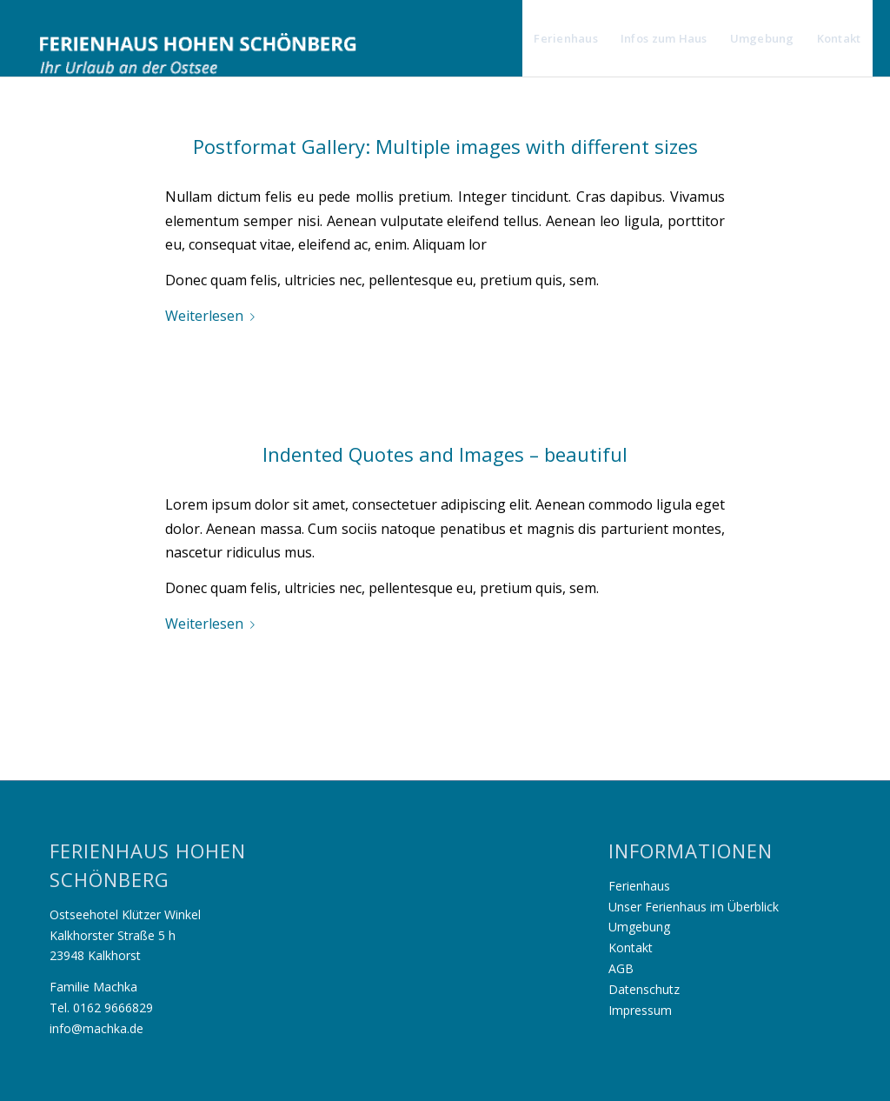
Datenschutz (644, 989)
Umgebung (639, 926)
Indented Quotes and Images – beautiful (445, 454)
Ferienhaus (639, 885)
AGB (621, 968)
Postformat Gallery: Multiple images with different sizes (445, 146)
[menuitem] (565, 38)
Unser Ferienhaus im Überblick (693, 906)
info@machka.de (96, 1028)
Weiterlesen (213, 315)
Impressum (640, 1010)
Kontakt (630, 947)
